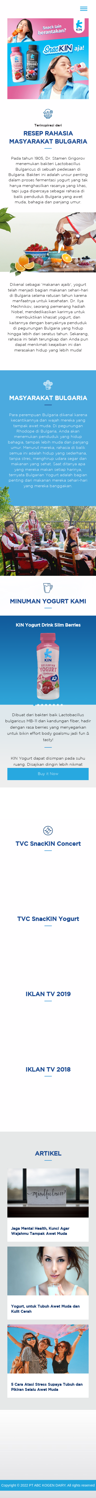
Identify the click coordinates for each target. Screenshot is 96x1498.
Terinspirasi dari (48, 125)
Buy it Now (48, 773)
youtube (41, 1459)
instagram (55, 1459)
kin (48, 9)
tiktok (70, 1459)
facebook (26, 1459)
